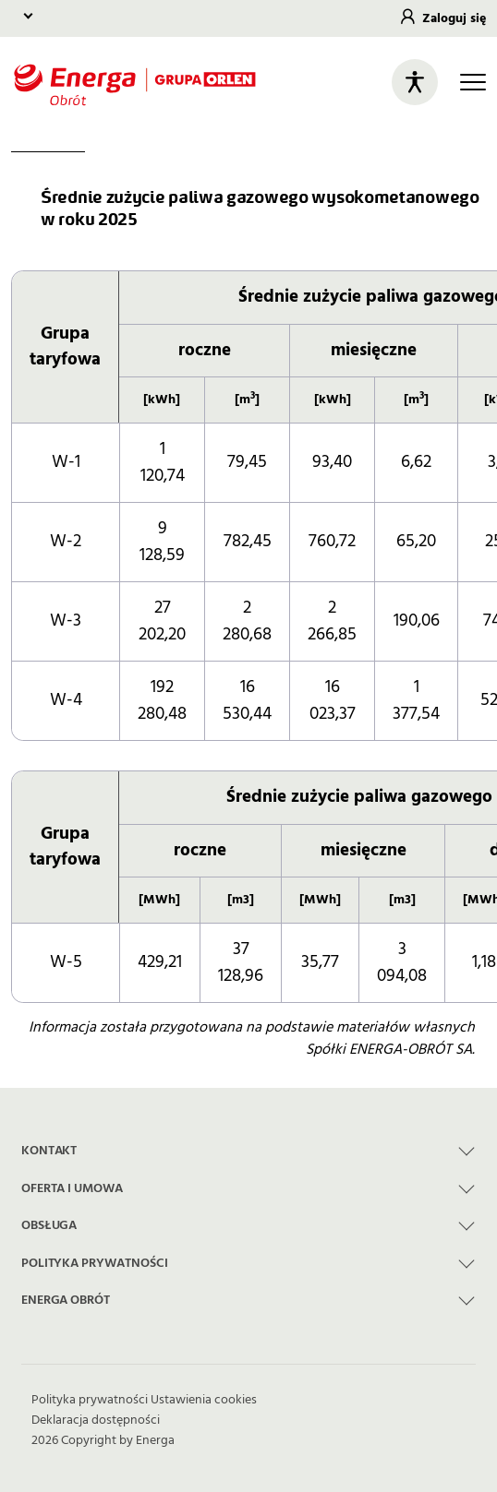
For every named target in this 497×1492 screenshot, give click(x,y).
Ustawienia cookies (204, 1400)
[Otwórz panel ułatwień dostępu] (415, 82)
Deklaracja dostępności (95, 1420)
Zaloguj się (454, 18)
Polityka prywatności (89, 1400)
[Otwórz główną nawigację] (473, 82)
